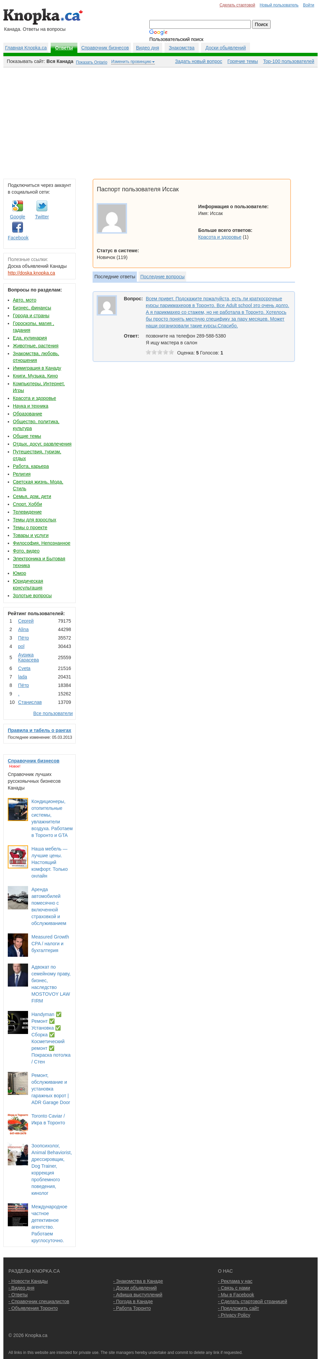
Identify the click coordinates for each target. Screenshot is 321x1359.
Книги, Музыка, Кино (35, 376)
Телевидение (27, 512)
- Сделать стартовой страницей (252, 1301)
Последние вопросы (162, 276)
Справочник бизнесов (105, 47)
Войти (308, 5)
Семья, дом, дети (32, 496)
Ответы (64, 47)
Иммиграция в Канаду (37, 368)
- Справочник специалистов (38, 1301)
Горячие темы (242, 61)
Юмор (19, 573)
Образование (27, 413)
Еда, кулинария (30, 338)
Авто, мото (24, 300)
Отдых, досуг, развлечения (42, 444)
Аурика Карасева (28, 657)
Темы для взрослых (34, 519)
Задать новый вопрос (198, 61)
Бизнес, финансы (32, 307)
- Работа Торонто (132, 1308)
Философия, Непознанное (41, 543)
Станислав (30, 702)
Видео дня (147, 47)
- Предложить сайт (238, 1308)
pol (21, 646)
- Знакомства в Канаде (138, 1281)
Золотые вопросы (32, 595)
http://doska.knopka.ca (31, 273)
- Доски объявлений (135, 1288)
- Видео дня (21, 1288)
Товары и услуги (31, 535)
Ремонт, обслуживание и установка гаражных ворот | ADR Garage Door (50, 1089)
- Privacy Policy (234, 1315)
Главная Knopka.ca (26, 47)
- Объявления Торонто (33, 1308)
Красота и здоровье (34, 398)
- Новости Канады (28, 1281)
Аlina (23, 629)
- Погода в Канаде (133, 1301)
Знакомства (181, 47)
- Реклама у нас (235, 1281)
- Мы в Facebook (236, 1294)
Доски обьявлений (225, 47)
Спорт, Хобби (27, 504)
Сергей (26, 621)
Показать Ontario (91, 62)
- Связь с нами (234, 1288)
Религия (22, 474)
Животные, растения (35, 345)
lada (22, 677)
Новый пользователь (279, 5)
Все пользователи (53, 713)
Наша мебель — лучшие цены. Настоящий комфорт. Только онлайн (49, 862)
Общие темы (27, 436)
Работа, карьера (31, 466)
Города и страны (31, 315)
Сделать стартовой (237, 5)
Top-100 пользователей (288, 61)
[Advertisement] (160, 121)
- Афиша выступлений (137, 1294)
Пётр (23, 638)
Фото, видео (26, 551)
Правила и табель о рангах (39, 730)
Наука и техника (30, 406)
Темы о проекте (30, 527)
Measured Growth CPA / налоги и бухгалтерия (50, 943)
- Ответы (18, 1294)
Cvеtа (24, 668)
